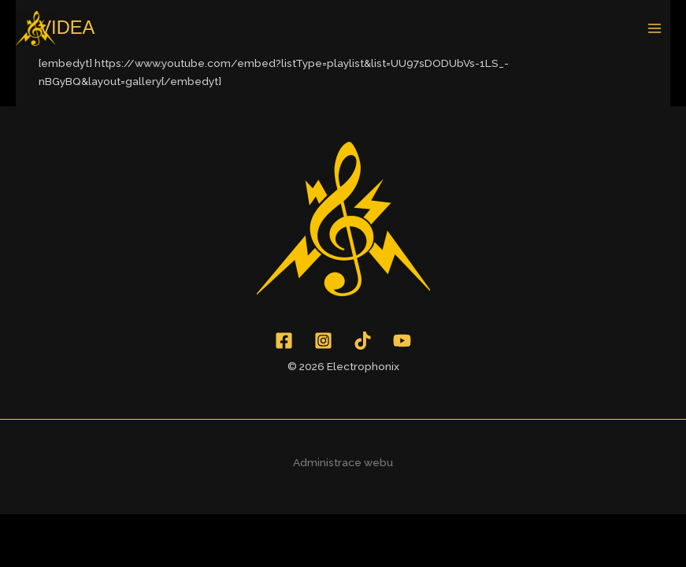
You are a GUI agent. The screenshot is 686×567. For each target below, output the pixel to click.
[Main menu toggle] (655, 29)
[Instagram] (323, 341)
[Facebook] (284, 341)
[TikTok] (363, 341)
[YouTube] (402, 341)
